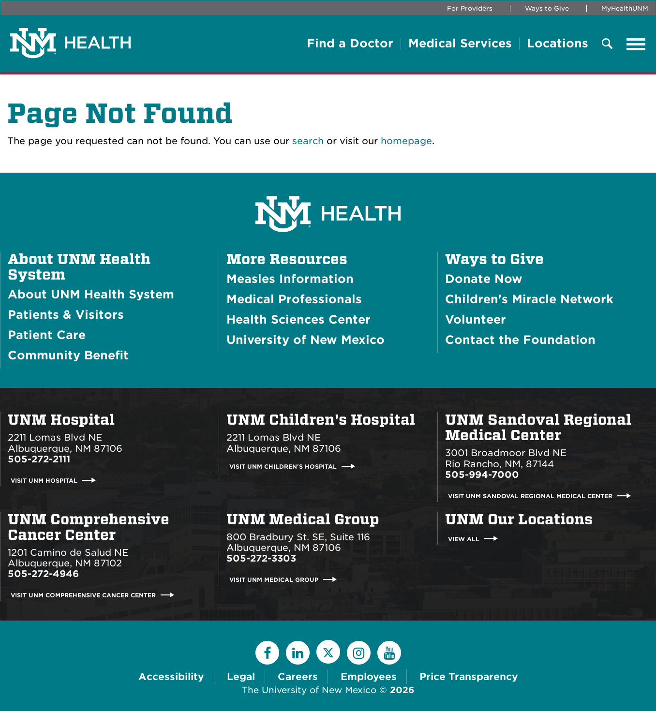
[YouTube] (389, 653)
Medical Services (460, 43)
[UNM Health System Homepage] (328, 187)
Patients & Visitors (66, 315)
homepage (406, 141)
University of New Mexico (305, 340)
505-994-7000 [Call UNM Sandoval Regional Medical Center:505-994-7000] (482, 474)
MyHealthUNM (624, 8)
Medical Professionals (294, 299)
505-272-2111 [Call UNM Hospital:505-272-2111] (39, 459)
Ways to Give (547, 8)
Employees (369, 676)
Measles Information (290, 279)
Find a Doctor (350, 43)
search (308, 141)
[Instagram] (359, 653)
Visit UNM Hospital (44, 480)
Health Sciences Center (298, 319)
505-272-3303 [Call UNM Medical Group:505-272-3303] (261, 558)
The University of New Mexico (309, 690)
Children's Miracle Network (529, 299)
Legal (241, 676)
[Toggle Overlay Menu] (607, 44)
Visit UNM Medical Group (273, 579)
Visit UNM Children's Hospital (283, 466)
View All (463, 538)
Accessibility (171, 676)
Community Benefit (68, 355)
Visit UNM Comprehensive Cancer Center (83, 595)
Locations (557, 43)
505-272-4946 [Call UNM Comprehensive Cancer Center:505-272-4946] (43, 573)
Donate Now (483, 279)
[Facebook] (267, 653)
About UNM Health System (79, 267)
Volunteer (475, 319)
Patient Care (47, 335)
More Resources (286, 259)
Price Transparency (468, 676)
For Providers (469, 8)
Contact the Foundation (520, 340)
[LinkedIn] (298, 653)
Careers (298, 676)
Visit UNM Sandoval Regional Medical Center (530, 496)
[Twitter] (328, 652)
